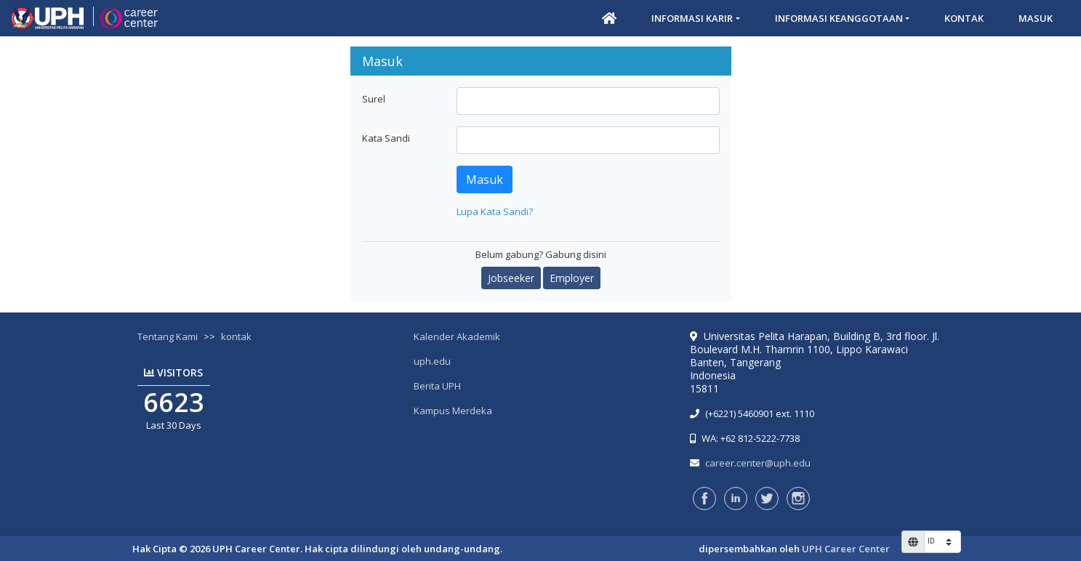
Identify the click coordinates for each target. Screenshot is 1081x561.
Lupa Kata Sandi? (495, 211)
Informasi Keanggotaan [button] (839, 18)
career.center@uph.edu (758, 462)
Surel (373, 98)
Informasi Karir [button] (692, 18)
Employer (572, 278)
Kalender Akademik (457, 336)
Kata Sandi (386, 138)
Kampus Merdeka (453, 410)
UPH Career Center (846, 548)
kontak (236, 336)
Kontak (964, 18)
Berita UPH (437, 385)
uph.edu (432, 361)
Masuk (1035, 18)
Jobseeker (511, 278)
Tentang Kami (167, 336)
